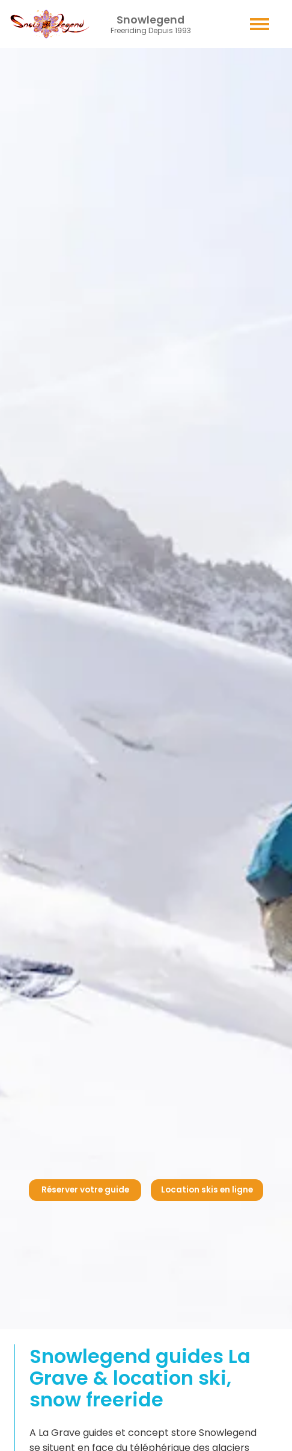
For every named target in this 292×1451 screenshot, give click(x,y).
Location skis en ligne (207, 1190)
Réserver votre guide (85, 1190)
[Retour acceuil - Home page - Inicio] (50, 24)
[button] (259, 24)
